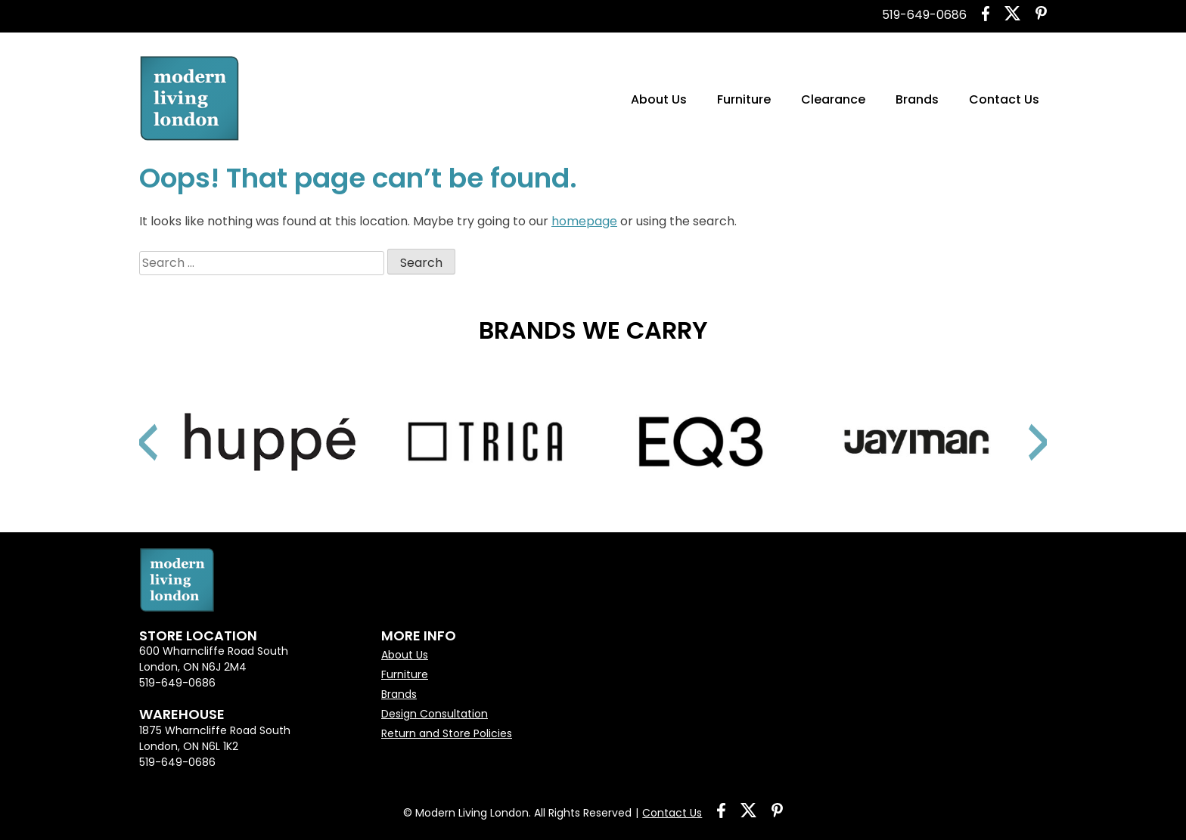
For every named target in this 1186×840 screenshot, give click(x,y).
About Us (659, 99)
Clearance (833, 99)
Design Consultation (434, 713)
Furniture (744, 99)
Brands (917, 99)
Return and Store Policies (446, 733)
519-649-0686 (924, 14)
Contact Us (1004, 99)
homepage (584, 221)
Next (1020, 423)
